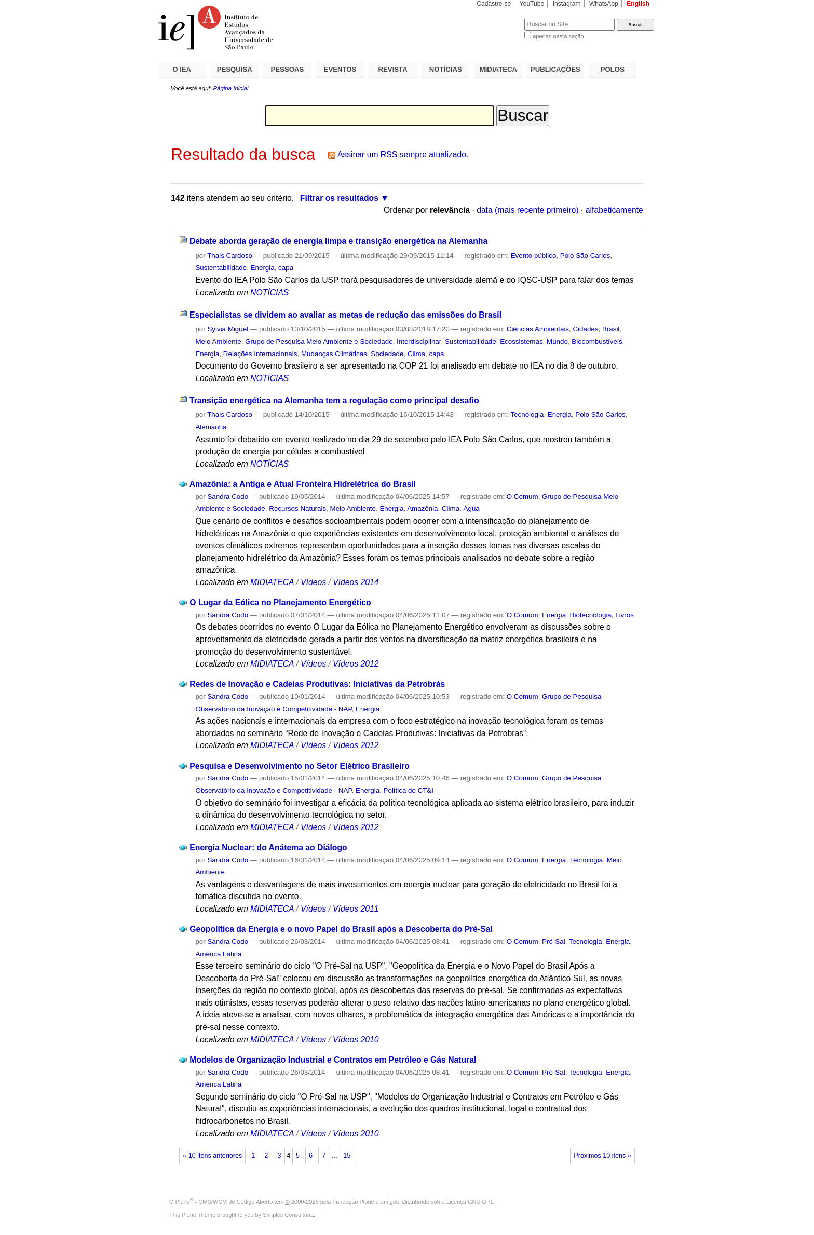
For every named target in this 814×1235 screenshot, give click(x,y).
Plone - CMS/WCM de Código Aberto (224, 1202)
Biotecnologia (591, 615)
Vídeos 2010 (355, 1039)
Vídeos (313, 582)
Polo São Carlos (585, 256)
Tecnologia (527, 414)
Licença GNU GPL (469, 1202)
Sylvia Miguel (227, 329)
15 (346, 1155)
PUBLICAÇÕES (555, 69)
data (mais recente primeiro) (528, 210)
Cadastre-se (494, 3)
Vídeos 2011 (355, 908)
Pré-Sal (553, 941)
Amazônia (422, 508)
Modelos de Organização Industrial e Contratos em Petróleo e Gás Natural (332, 1059)
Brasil (610, 329)
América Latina (218, 954)
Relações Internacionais (260, 354)
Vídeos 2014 (355, 582)
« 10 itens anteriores (212, 1155)
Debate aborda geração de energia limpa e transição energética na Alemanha (338, 241)
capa (285, 268)
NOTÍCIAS (445, 69)
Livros (624, 615)
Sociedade (387, 354)
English (638, 3)
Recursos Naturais (297, 508)
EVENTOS (340, 69)
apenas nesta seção (558, 36)
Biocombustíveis (597, 341)
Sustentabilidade (221, 268)
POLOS (613, 69)
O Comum (522, 496)
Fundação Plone (353, 1202)
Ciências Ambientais (538, 329)
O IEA (181, 69)
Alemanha (210, 427)
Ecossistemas (521, 341)
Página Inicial (230, 88)
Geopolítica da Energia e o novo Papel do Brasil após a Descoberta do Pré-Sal (341, 929)
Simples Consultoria (288, 1215)
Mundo (557, 341)
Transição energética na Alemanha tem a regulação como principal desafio (334, 400)
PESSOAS (287, 69)
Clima (416, 354)
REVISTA (393, 69)
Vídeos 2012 (355, 663)
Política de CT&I (409, 790)
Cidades (585, 329)
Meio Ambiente (218, 341)
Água (472, 508)
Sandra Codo (227, 496)
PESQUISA (234, 69)
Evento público (534, 256)
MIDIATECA (498, 69)
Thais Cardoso (229, 256)
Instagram (567, 3)
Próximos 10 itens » (602, 1155)
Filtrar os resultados (339, 198)
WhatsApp (603, 3)
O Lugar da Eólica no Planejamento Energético (280, 602)
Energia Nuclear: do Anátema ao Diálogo (268, 847)
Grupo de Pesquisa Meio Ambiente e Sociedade (318, 341)
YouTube (532, 3)
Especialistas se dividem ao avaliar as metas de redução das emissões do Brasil (345, 314)
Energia (263, 268)
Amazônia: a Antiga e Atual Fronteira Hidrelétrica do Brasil (302, 484)
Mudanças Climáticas (334, 354)
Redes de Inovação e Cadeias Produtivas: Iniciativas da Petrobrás (317, 684)
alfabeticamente (614, 210)
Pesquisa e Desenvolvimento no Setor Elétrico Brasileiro (299, 766)
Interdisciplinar (419, 341)
